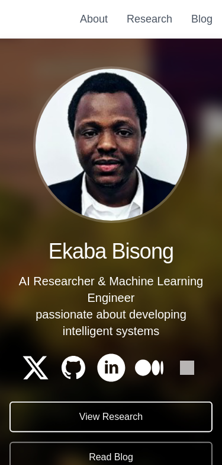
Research (149, 19)
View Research (111, 417)
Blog (202, 19)
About (94, 19)
